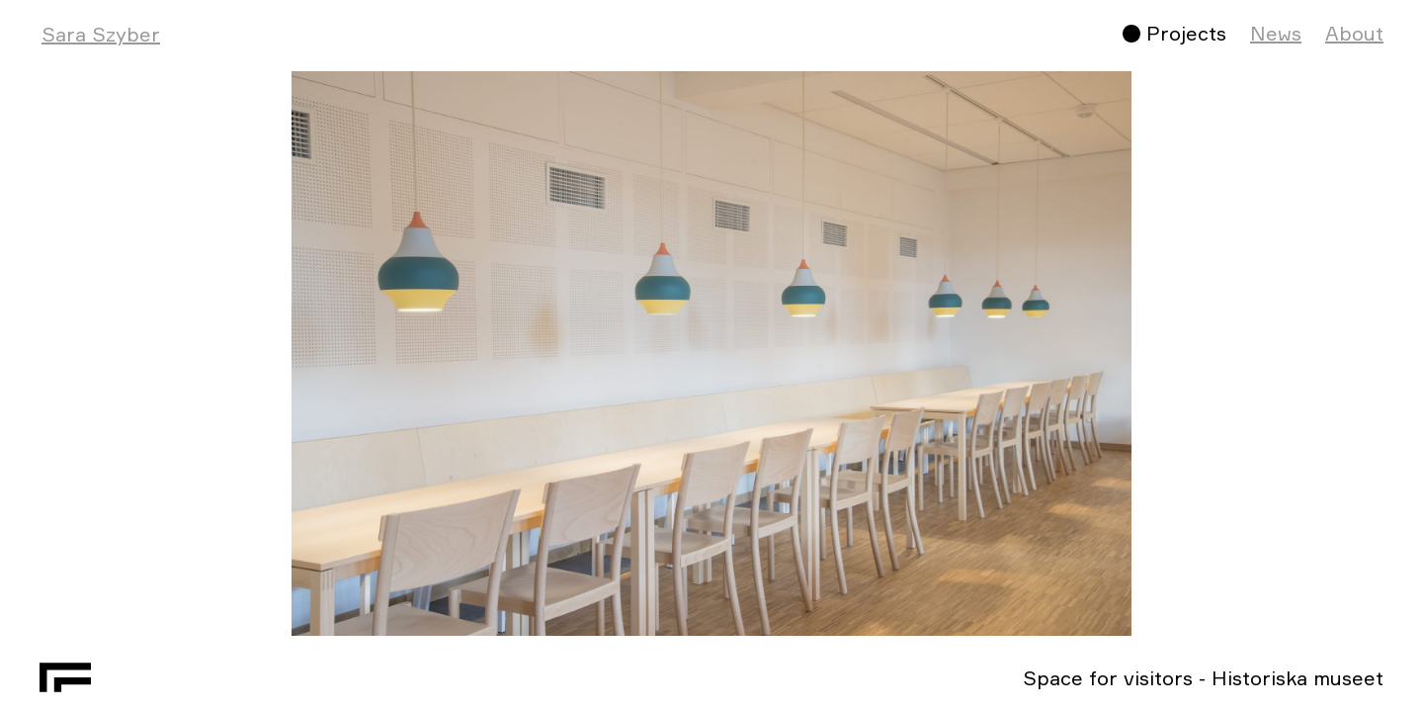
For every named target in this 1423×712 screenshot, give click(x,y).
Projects (1186, 33)
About (1354, 33)
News (1275, 33)
